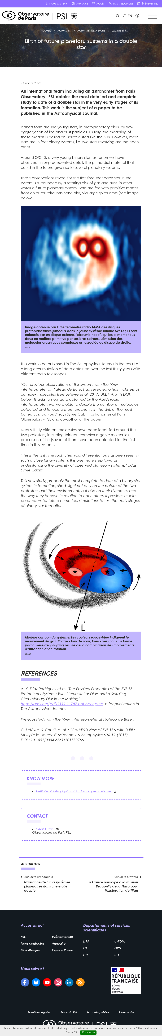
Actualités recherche (91, 31)
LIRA (86, 942)
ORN (117, 949)
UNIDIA (119, 942)
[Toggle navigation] (152, 16)
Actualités (64, 31)
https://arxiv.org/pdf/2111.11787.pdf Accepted (62, 704)
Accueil (46, 31)
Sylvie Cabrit (45, 829)
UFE (117, 955)
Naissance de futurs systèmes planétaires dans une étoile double (47, 887)
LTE (85, 949)
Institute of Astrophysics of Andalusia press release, (74, 792)
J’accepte (88, 1032)
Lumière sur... (120, 31)
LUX (86, 955)
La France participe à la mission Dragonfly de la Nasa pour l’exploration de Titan (112, 887)
